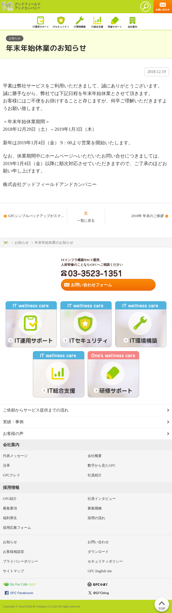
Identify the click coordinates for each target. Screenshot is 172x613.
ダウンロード (98, 552)
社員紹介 (95, 475)
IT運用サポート (41, 22)
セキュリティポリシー (105, 561)
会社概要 (95, 456)
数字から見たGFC (101, 465)
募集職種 (95, 508)
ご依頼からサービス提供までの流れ (36, 410)
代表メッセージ (15, 456)
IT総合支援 (97, 22)
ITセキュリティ (60, 22)
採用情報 (11, 487)
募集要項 (10, 508)
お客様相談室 (13, 552)
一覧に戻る (86, 221)
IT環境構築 (79, 22)
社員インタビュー (102, 499)
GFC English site (100, 571)
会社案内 (132, 22)
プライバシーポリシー (20, 561)
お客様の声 (13, 433)
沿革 (6, 465)
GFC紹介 (10, 499)
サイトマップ (13, 571)
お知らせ (10, 542)
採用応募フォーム (17, 528)
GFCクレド (11, 475)
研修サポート (115, 22)
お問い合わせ (98, 542)
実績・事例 (13, 422)
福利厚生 (10, 518)
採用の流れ (96, 518)
